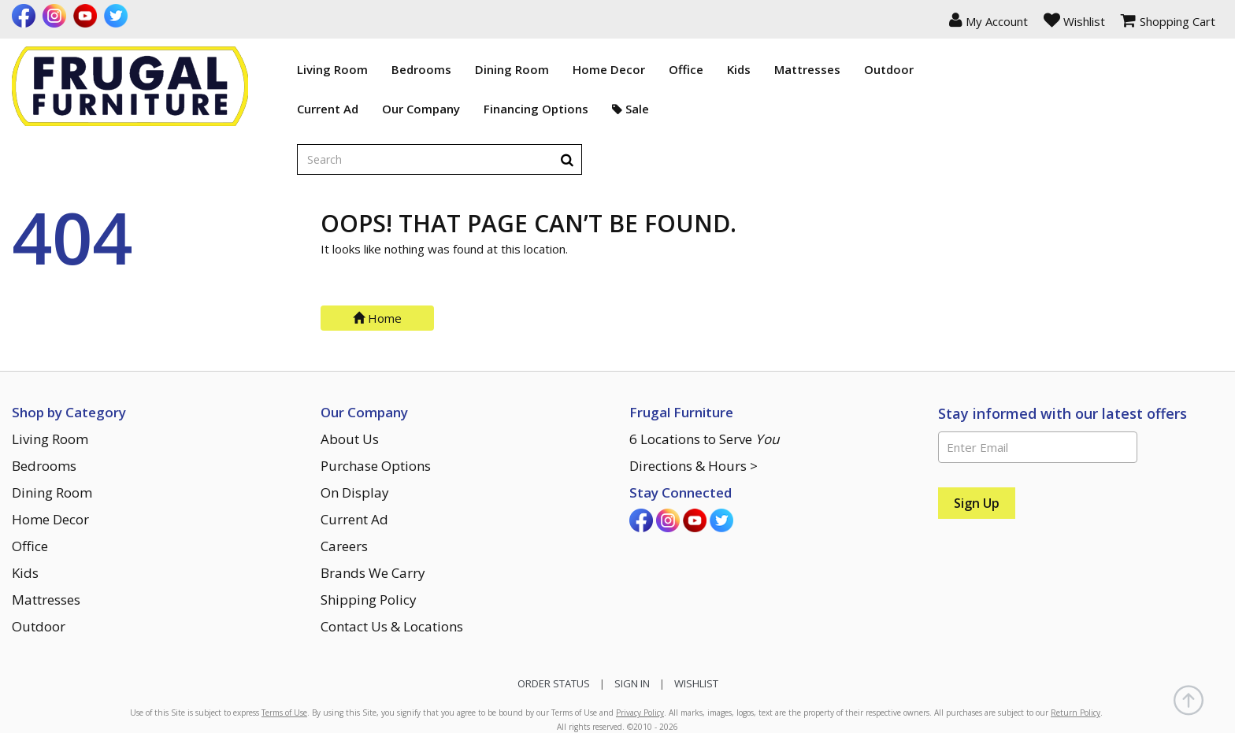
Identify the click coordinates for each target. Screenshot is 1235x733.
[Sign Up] (976, 441)
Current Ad (248, 109)
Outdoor (809, 69)
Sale (550, 109)
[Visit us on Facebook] (25, 16)
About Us (350, 377)
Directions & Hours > (693, 403)
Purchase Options (376, 403)
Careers (344, 484)
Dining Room (432, 69)
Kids (659, 69)
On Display (355, 430)
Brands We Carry (373, 511)
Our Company (341, 109)
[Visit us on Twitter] (118, 16)
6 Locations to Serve (704, 377)
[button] (988, 19)
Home (377, 256)
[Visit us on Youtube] (87, 16)
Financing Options (456, 109)
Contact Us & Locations (392, 564)
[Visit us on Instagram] (56, 16)
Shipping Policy (369, 537)
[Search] (1208, 69)
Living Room (252, 69)
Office (606, 69)
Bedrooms (342, 69)
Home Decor (529, 69)
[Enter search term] (1066, 70)
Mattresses (728, 69)
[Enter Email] (1037, 385)
